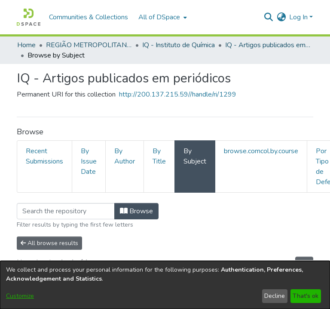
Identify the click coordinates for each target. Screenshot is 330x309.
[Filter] (66, 211)
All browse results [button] (49, 243)
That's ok (305, 296)
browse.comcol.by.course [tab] (261, 151)
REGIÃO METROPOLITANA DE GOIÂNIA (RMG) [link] (89, 45)
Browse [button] (136, 211)
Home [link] (26, 45)
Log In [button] (299, 17)
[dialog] (165, 285)
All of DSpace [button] (159, 17)
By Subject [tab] (194, 156)
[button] (28, 17)
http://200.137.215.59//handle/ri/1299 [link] (177, 94)
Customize (20, 296)
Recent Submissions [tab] (44, 156)
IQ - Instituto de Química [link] (178, 45)
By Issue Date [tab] (89, 161)
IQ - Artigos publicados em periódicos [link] (268, 45)
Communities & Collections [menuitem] (88, 17)
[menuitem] (162, 17)
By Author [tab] (124, 156)
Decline (274, 296)
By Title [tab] (159, 156)
